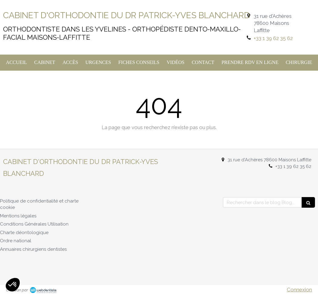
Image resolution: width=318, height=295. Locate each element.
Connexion (299, 290)
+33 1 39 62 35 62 (273, 38)
